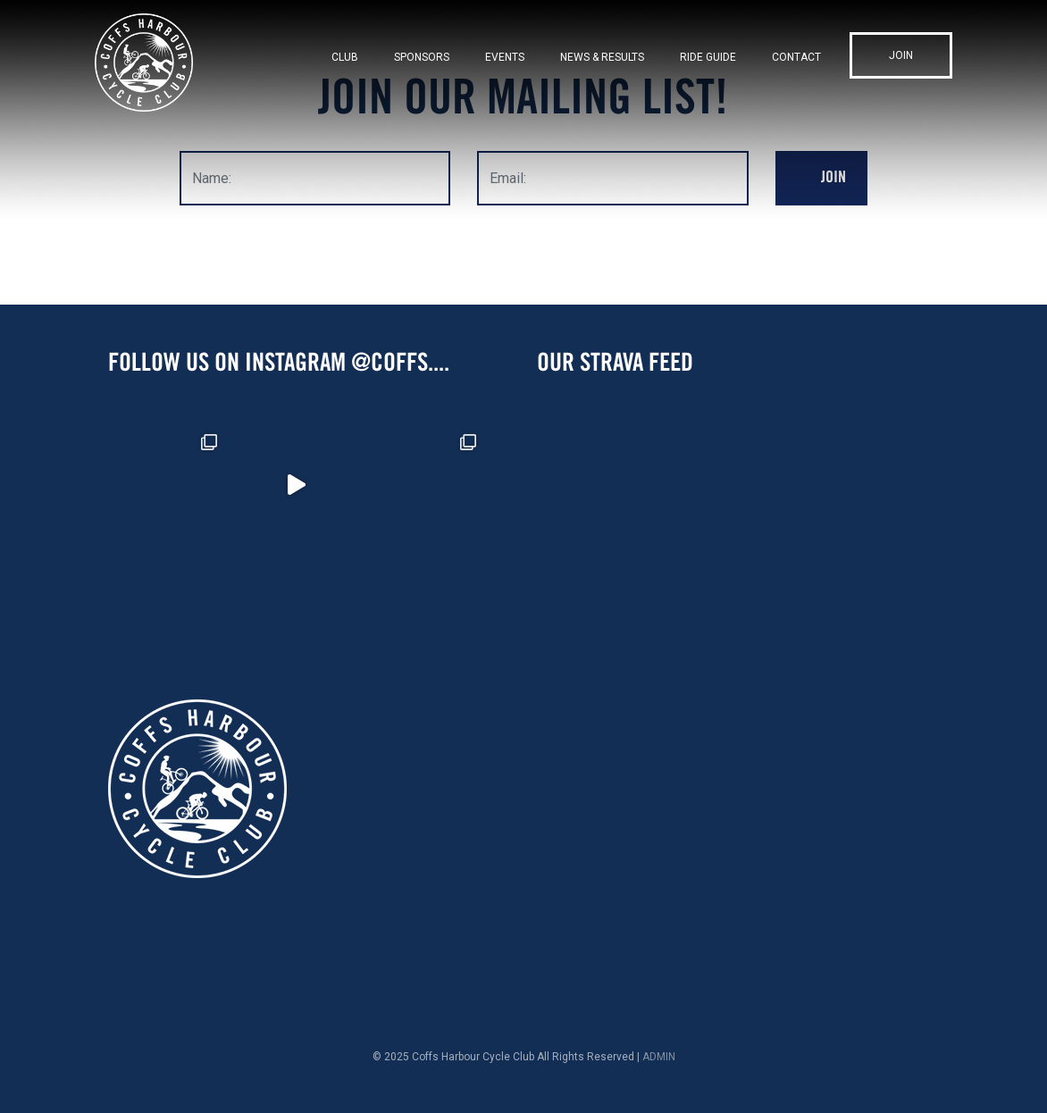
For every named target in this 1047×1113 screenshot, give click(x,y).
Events (504, 57)
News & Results (602, 57)
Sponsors (421, 57)
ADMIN (658, 1056)
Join (901, 55)
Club (344, 57)
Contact (796, 57)
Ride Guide (708, 57)
